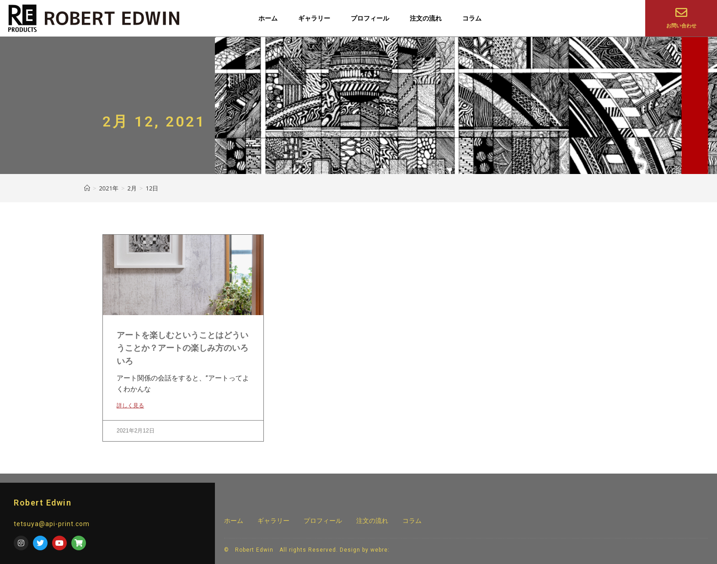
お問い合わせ (681, 26)
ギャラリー (314, 18)
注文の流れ (426, 18)
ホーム (268, 18)
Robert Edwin (42, 502)
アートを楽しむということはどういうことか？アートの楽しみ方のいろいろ (182, 348)
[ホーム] (87, 188)
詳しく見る (130, 405)
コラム (472, 18)
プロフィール (370, 18)
